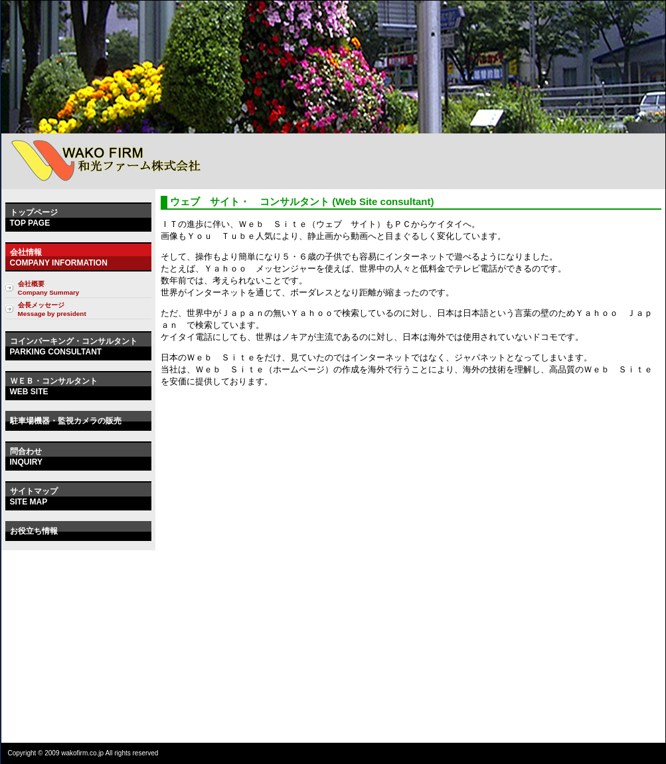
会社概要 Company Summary (49, 288)
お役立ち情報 (34, 531)
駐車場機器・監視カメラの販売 (66, 420)
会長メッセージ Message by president (52, 309)
